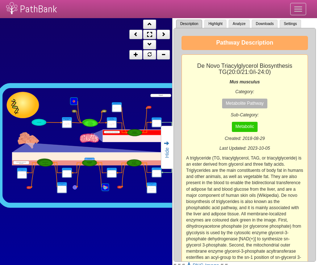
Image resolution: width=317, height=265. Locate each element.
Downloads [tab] (265, 24)
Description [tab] (189, 24)
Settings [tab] (290, 24)
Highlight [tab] (215, 24)
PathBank (38, 9)
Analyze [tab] (239, 24)
